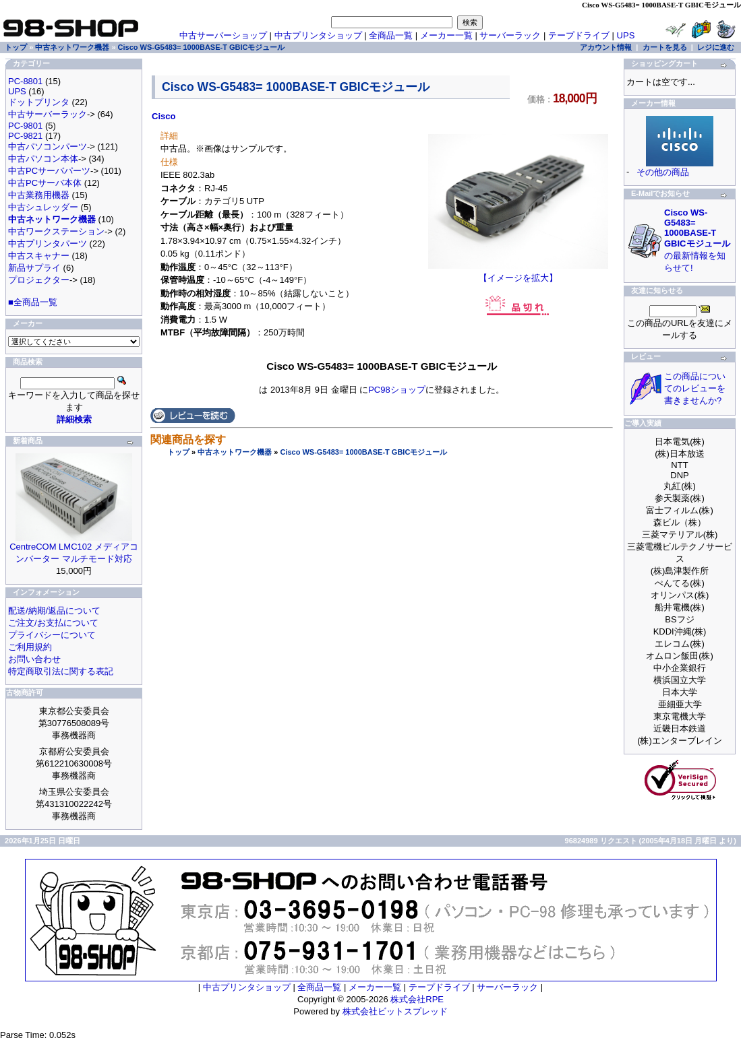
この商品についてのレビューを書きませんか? (694, 388)
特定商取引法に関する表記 (60, 671)
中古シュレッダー (43, 207)
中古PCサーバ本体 (45, 183)
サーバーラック (510, 35)
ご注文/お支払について (53, 623)
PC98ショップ (396, 390)
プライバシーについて (52, 635)
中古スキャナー (38, 256)
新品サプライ (34, 268)
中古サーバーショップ (223, 35)
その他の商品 (662, 172)
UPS (626, 35)
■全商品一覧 (32, 302)
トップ (178, 452)
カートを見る (665, 47)
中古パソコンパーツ (47, 146)
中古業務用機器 (38, 195)
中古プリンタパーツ (47, 243)
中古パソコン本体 (43, 159)
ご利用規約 (30, 647)
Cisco (163, 116)
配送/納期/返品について (54, 611)
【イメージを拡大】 (518, 273)
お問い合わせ (34, 659)
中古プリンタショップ (318, 35)
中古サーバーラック (47, 114)
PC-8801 (25, 81)
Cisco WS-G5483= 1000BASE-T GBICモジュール (363, 452)
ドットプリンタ (38, 102)
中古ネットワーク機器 (235, 452)
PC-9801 (25, 126)
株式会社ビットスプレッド (395, 1011)
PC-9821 (25, 136)
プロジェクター (38, 280)
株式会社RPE (417, 999)
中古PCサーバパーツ (49, 171)
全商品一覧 (391, 35)
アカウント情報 (606, 47)
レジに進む (715, 47)
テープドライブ (579, 35)
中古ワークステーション (56, 231)
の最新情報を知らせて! (697, 240)
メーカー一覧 (446, 35)
